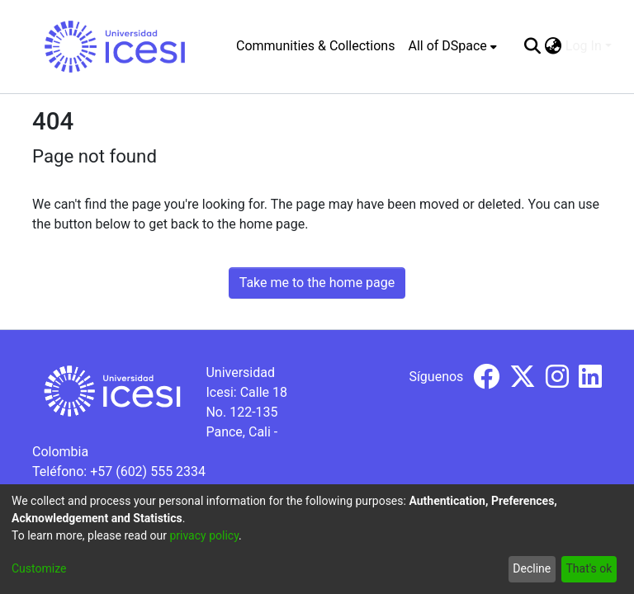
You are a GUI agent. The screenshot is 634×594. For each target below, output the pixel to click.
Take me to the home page (317, 282)
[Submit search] (533, 46)
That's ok (588, 568)
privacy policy (204, 535)
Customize (39, 568)
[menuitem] (452, 46)
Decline (532, 568)
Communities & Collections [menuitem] (315, 46)
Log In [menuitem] (583, 46)
